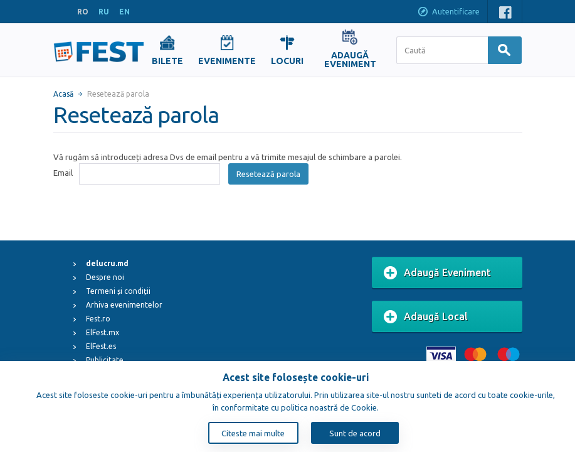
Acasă (63, 94)
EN (124, 12)
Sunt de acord (355, 433)
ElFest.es (101, 346)
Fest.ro (98, 319)
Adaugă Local (426, 317)
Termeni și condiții (118, 291)
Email (63, 172)
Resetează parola (268, 174)
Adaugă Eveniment (437, 273)
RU (103, 12)
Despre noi (105, 277)
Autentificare (448, 12)
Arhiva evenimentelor (124, 305)
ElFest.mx (102, 332)
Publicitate (105, 360)
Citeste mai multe (253, 433)
